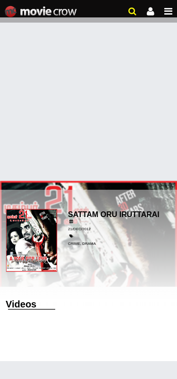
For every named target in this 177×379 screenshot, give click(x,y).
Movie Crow (42, 12)
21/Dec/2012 (79, 229)
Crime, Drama (82, 244)
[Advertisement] (88, 93)
